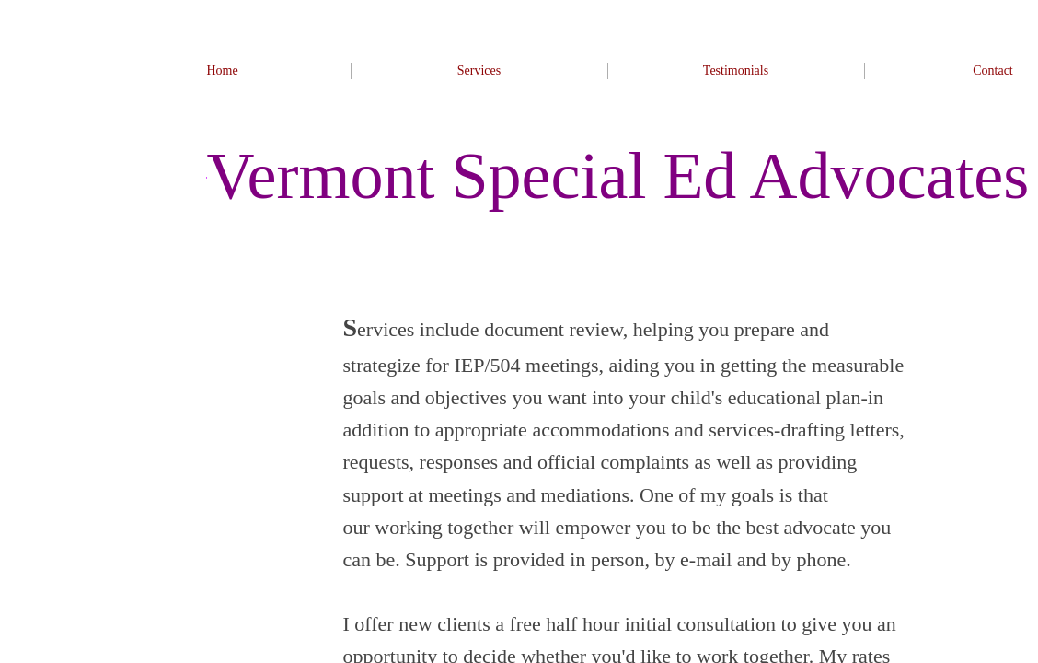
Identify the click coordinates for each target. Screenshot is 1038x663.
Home (221, 70)
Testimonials (735, 70)
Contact (993, 70)
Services (479, 70)
